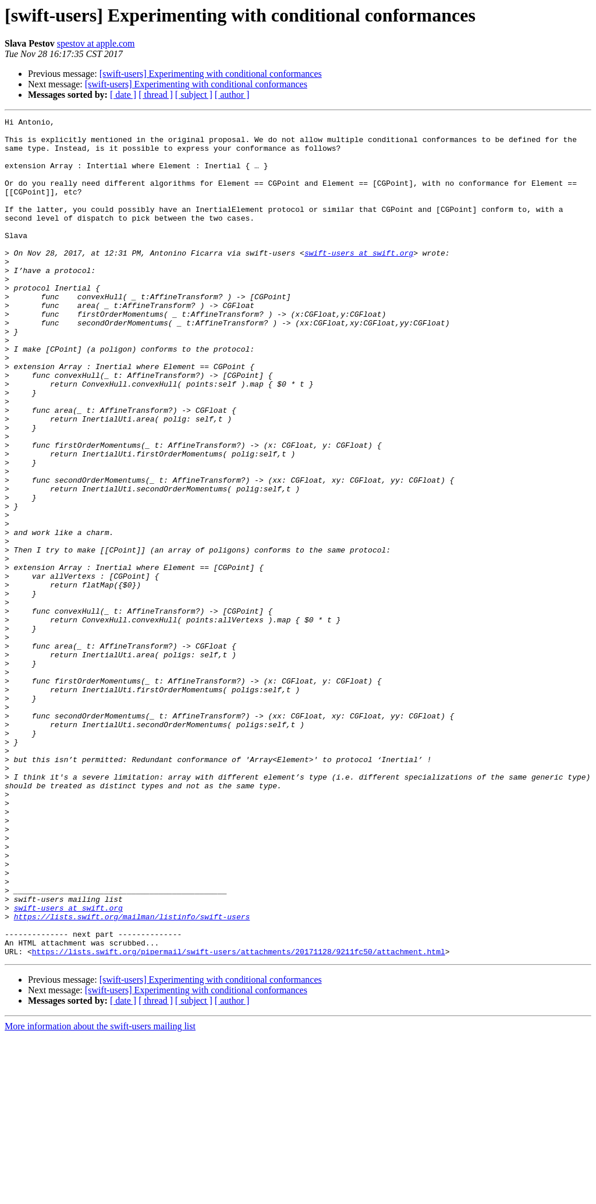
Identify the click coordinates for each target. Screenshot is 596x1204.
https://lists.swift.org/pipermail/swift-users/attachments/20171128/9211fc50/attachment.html (238, 1119)
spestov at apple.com (96, 43)
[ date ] (123, 95)
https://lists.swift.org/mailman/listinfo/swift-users (132, 1077)
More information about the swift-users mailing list (100, 1194)
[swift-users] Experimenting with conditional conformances (211, 74)
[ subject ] (193, 95)
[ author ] (232, 95)
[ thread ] (156, 95)
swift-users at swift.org (358, 280)
